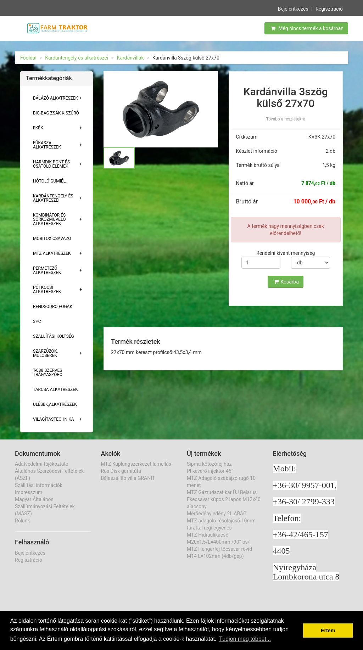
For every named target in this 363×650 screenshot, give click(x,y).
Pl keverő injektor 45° (210, 471)
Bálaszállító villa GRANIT (128, 478)
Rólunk (22, 520)
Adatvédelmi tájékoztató (41, 464)
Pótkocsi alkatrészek (47, 289)
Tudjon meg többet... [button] (245, 639)
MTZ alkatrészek (52, 253)
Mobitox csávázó (52, 238)
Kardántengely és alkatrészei (76, 58)
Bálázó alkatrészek (55, 98)
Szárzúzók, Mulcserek (45, 353)
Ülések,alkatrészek (55, 404)
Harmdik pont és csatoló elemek (51, 164)
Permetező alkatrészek (47, 270)
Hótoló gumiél (49, 181)
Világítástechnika (53, 419)
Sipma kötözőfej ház (209, 464)
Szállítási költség (53, 336)
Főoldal (28, 58)
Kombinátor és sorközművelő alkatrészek (49, 219)
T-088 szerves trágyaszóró (47, 372)
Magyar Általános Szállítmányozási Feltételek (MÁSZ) (45, 506)
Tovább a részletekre (285, 119)
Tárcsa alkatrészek (55, 389)
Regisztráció (329, 8)
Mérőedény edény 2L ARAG (217, 513)
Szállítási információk (38, 485)
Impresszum (28, 492)
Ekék (38, 127)
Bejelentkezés (293, 8)
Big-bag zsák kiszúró (56, 113)
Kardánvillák (130, 58)
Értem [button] (328, 630)
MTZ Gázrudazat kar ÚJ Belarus (222, 492)
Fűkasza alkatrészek (47, 145)
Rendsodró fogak (52, 306)
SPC (37, 321)
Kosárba (286, 282)
